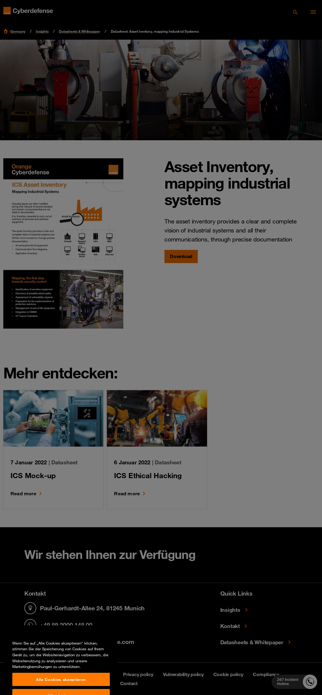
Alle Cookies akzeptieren (61, 687)
